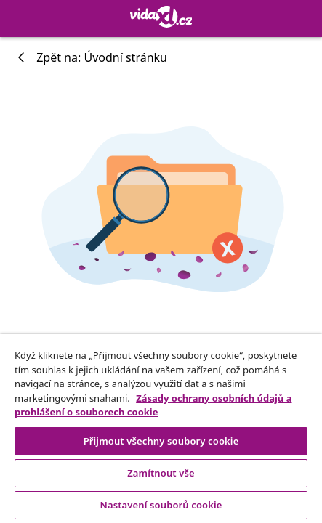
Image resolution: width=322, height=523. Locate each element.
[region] (161, 428)
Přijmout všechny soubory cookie (161, 440)
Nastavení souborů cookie (161, 504)
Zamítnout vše (161, 472)
